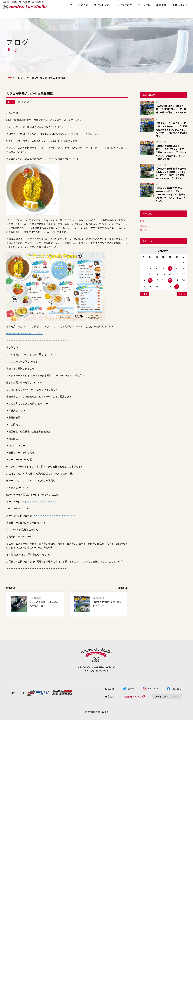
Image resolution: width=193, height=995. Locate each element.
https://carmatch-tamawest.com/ (39, 501)
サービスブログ (123, 7)
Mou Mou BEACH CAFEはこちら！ (24, 333)
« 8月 (144, 293)
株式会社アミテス (132, 696)
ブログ (143, 225)
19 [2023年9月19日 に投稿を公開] (150, 280)
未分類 (143, 230)
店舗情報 (161, 7)
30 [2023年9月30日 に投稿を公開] (176, 286)
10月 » (182, 293)
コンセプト (144, 7)
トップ (68, 7)
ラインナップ (101, 7)
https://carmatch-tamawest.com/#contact (55, 515)
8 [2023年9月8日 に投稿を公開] (170, 268)
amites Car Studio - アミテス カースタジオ (28, 8)
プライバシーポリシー (166, 696)
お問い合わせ (180, 7)
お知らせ (83, 7)
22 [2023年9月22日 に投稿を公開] (170, 280)
